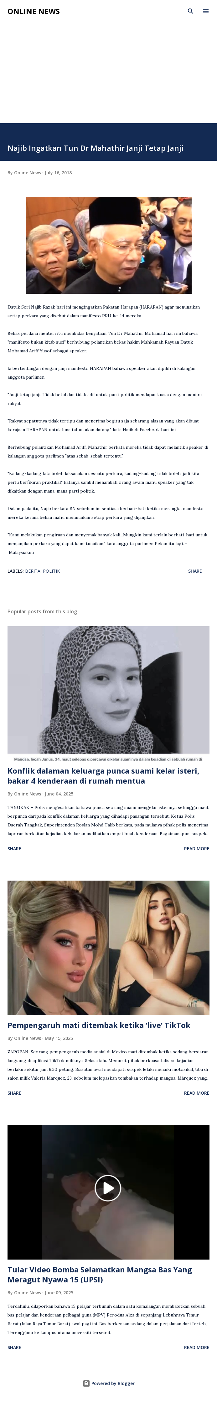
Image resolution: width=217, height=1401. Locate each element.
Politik (51, 571)
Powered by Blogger (109, 1383)
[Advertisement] (108, 76)
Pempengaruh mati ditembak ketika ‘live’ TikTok (99, 1025)
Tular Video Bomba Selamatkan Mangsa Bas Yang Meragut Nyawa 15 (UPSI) (100, 1274)
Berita (32, 571)
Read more (196, 848)
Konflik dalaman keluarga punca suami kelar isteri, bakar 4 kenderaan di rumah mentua (103, 775)
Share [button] (195, 571)
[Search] (190, 11)
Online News (34, 11)
